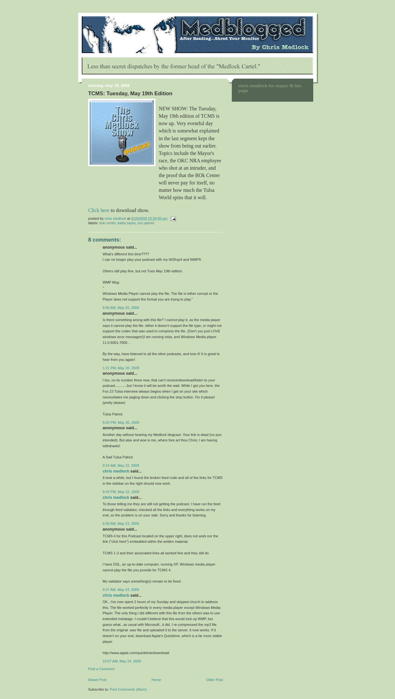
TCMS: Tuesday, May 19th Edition (130, 93)
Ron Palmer (146, 223)
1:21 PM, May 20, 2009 (121, 368)
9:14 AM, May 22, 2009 (121, 465)
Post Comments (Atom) (128, 689)
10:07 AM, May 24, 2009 (122, 661)
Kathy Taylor (127, 223)
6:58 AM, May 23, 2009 (121, 523)
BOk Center (107, 223)
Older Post (214, 680)
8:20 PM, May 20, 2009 (121, 422)
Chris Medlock (116, 471)
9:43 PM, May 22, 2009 (121, 492)
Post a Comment (101, 669)
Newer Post (97, 680)
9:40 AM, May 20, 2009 (121, 308)
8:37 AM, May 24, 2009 (121, 590)
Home (156, 680)
